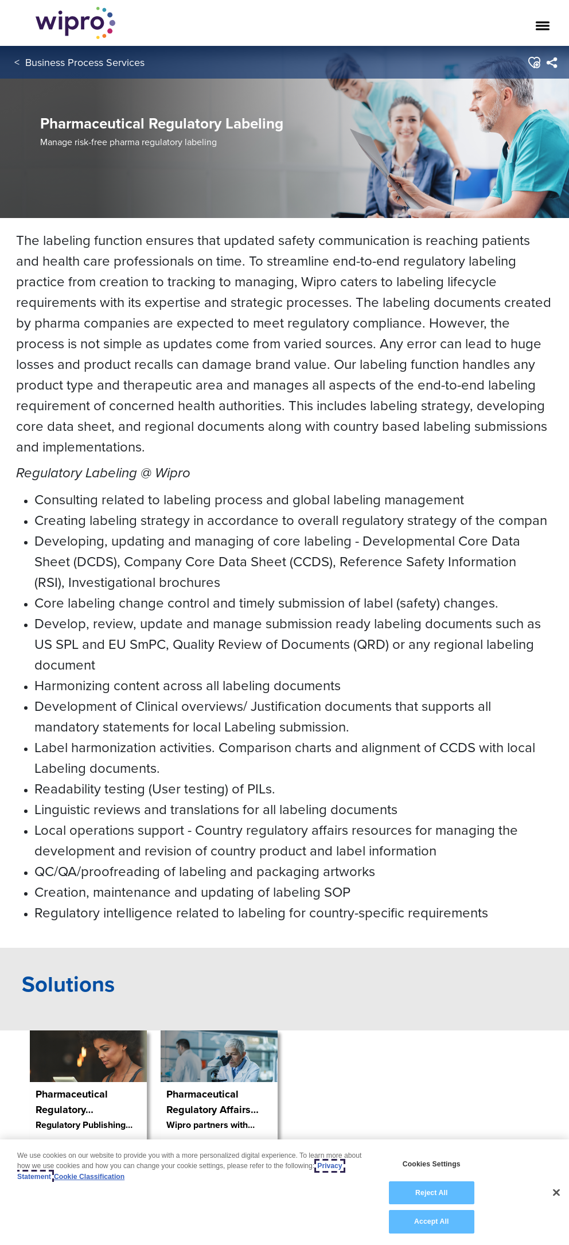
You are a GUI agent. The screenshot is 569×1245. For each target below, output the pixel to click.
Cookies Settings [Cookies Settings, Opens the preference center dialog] (432, 1164)
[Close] (556, 1192)
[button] (534, 62)
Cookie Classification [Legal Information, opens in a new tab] (89, 1177)
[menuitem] (551, 62)
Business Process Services (85, 62)
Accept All (431, 1221)
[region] (284, 1192)
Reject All (431, 1193)
